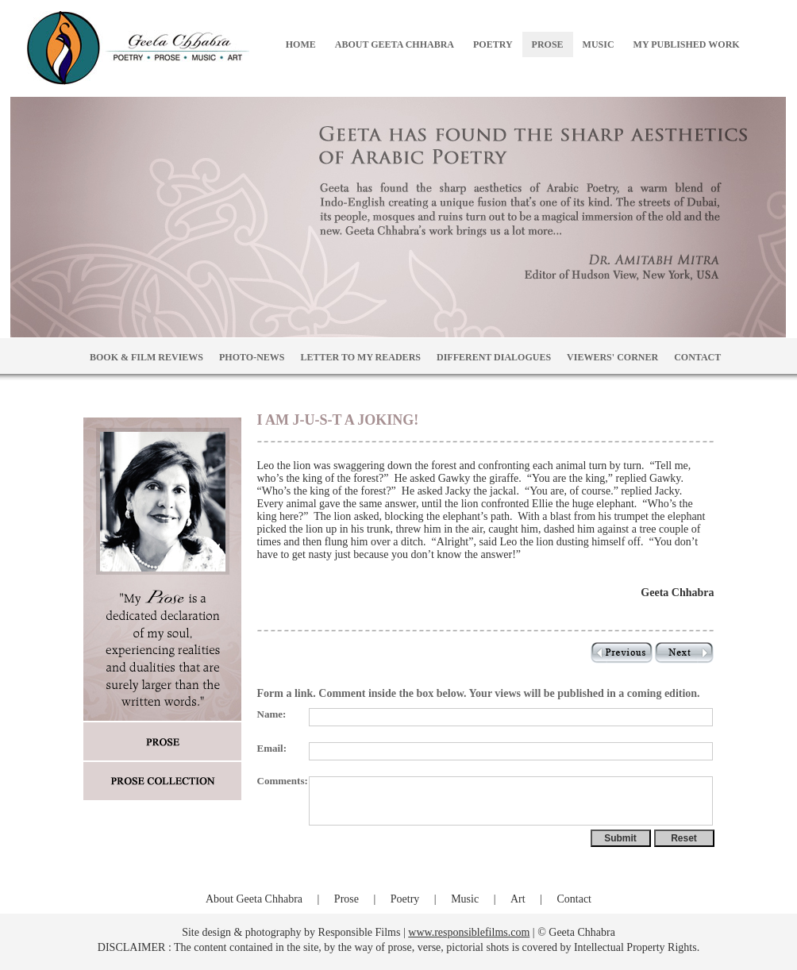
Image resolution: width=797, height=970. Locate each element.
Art (518, 899)
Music (465, 899)
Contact (573, 899)
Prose (346, 899)
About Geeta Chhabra (254, 899)
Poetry (405, 899)
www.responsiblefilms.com (468, 932)
